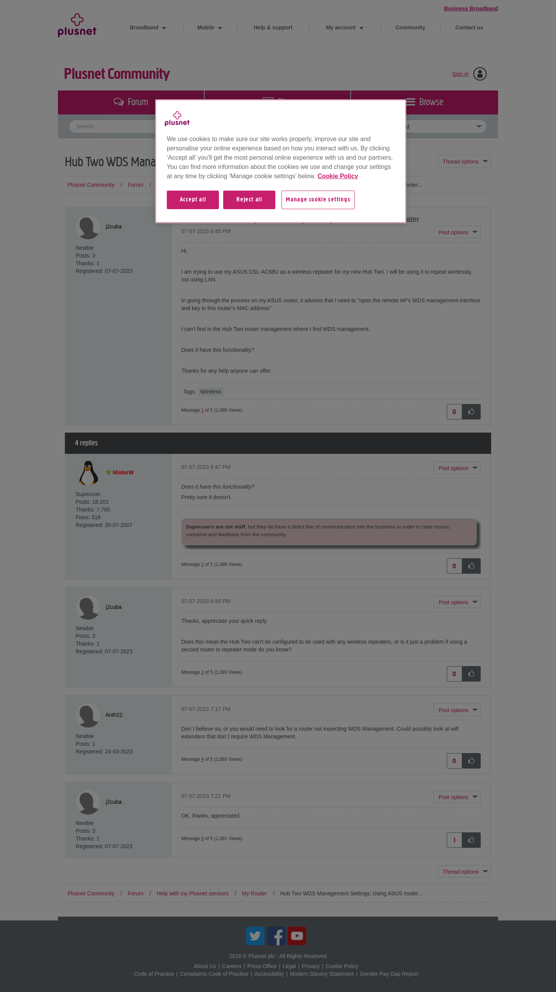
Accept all (193, 200)
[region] (280, 161)
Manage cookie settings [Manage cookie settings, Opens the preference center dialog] (318, 200)
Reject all (249, 200)
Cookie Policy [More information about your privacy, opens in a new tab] (337, 176)
